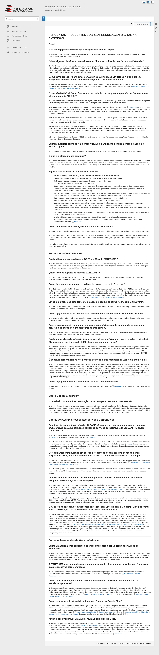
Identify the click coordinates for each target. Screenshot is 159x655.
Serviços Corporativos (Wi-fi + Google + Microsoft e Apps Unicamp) (100, 489)
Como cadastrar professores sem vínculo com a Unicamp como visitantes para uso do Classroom (108, 524)
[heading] (22, 26)
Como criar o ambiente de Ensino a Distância (107, 297)
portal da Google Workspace (91, 625)
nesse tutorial (119, 386)
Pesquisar (37, 19)
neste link (77, 222)
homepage (133, 107)
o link (129, 444)
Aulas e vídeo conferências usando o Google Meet (103, 594)
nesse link (54, 437)
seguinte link (91, 437)
